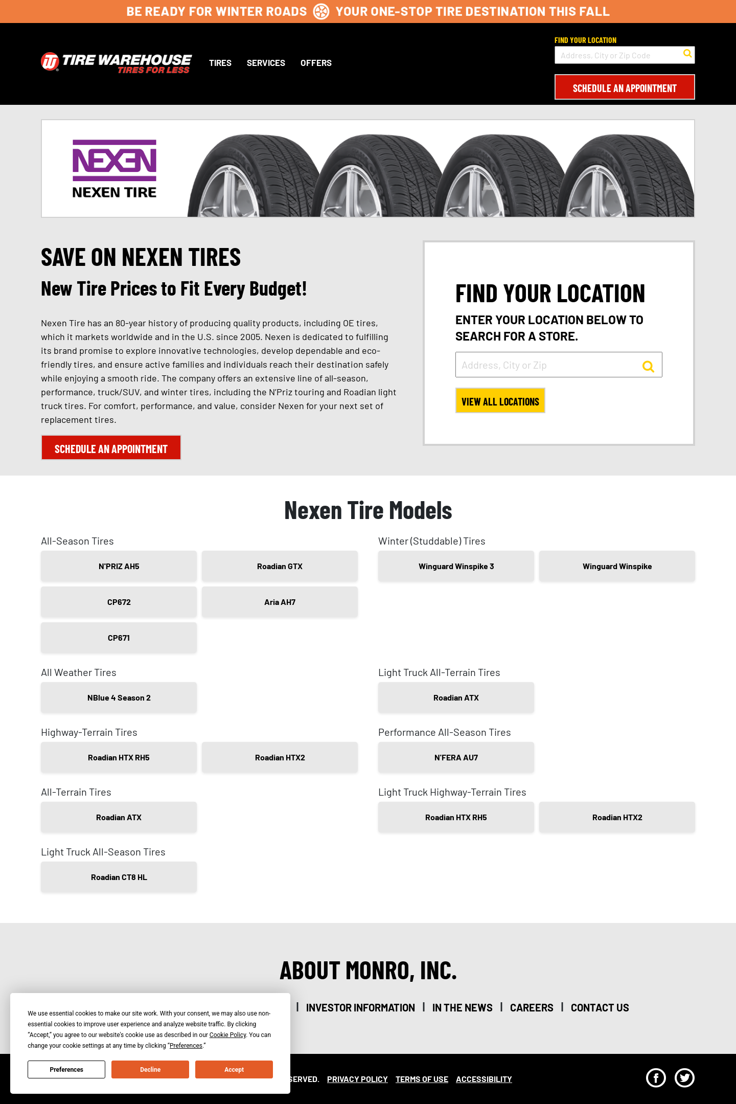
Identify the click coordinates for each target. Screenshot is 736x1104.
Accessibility (484, 1079)
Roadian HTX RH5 (119, 757)
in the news (462, 1007)
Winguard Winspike (617, 566)
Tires (220, 62)
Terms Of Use (422, 1079)
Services (266, 62)
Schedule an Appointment (625, 88)
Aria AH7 (279, 601)
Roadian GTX (280, 566)
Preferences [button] (186, 1045)
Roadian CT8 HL (119, 877)
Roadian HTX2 (280, 757)
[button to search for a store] (687, 52)
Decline (150, 1069)
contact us (600, 1007)
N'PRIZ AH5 (119, 566)
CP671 (119, 637)
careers (532, 1007)
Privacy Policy (357, 1079)
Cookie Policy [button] (228, 1035)
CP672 (119, 601)
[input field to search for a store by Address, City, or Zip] (558, 364)
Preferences (67, 1069)
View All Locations (500, 401)
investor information (360, 1007)
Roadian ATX (456, 697)
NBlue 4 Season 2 (119, 697)
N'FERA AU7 (456, 757)
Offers (316, 62)
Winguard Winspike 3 (456, 566)
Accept (234, 1069)
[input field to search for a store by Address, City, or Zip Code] (625, 55)
